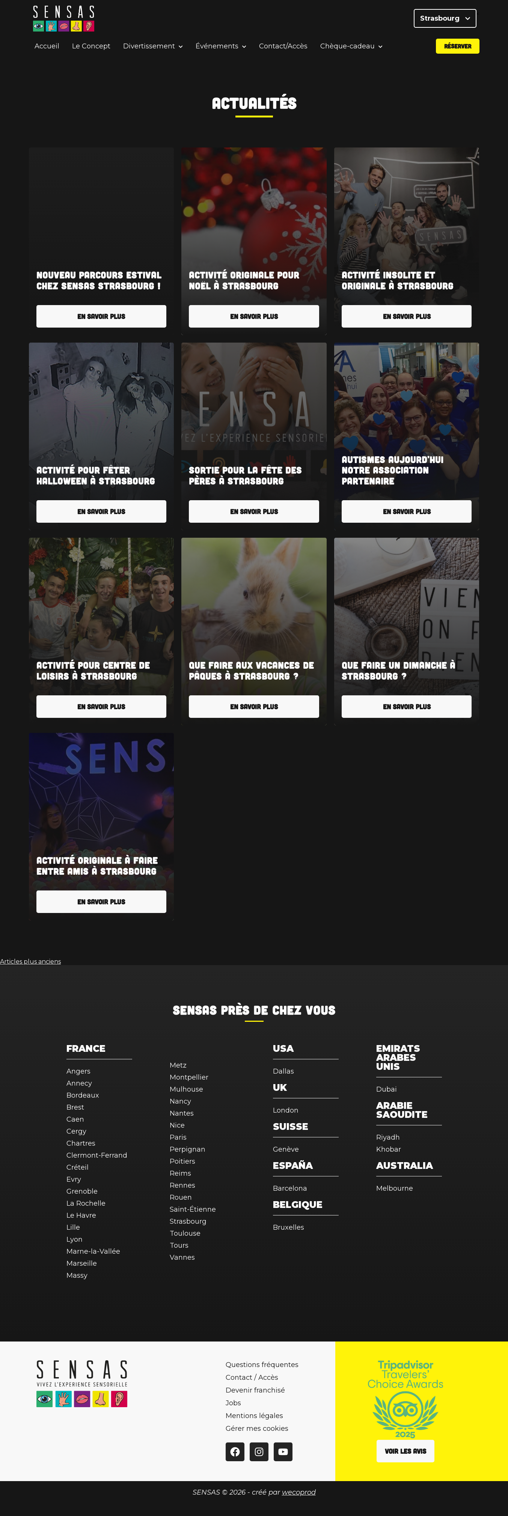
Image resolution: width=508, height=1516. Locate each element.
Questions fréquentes (262, 1365)
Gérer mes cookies (257, 1428)
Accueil (47, 46)
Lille (73, 1227)
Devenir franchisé (255, 1390)
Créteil (77, 1167)
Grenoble (82, 1191)
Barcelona (290, 1188)
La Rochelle (86, 1203)
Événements (217, 47)
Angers (78, 1071)
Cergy (76, 1131)
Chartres (80, 1143)
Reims (180, 1173)
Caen (75, 1119)
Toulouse (185, 1233)
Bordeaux (82, 1095)
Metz (178, 1065)
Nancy (180, 1101)
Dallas (283, 1071)
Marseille (81, 1263)
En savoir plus (101, 316)
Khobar (388, 1149)
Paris (178, 1137)
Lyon (74, 1239)
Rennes (182, 1185)
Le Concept (91, 46)
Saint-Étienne (193, 1209)
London (285, 1110)
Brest (75, 1107)
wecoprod (299, 1492)
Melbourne (394, 1188)
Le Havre (81, 1215)
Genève (286, 1149)
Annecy (79, 1083)
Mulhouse (186, 1089)
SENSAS (195, 1010)
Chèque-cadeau (347, 47)
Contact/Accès (283, 46)
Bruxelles (288, 1227)
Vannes (182, 1257)
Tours (179, 1245)
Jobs (233, 1403)
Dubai (386, 1089)
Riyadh (388, 1137)
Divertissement (149, 47)
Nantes (182, 1113)
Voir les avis (405, 1451)
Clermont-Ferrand (96, 1155)
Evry (73, 1179)
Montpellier (189, 1077)
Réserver (457, 46)
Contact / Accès (252, 1377)
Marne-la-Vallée (93, 1251)
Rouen (181, 1197)
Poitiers (182, 1161)
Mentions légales (254, 1416)
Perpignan (187, 1149)
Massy (76, 1275)
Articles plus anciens (30, 961)
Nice (177, 1125)
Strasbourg (445, 19)
